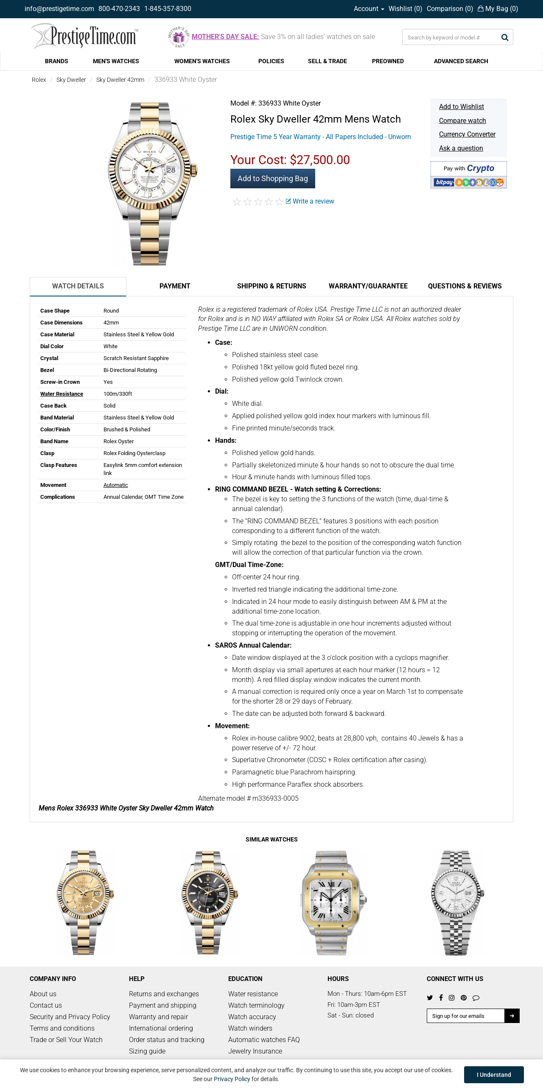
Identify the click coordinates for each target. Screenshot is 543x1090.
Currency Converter (467, 134)
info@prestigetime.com (59, 9)
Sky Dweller (71, 79)
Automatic (116, 485)
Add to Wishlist (461, 107)
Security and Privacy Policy (70, 1017)
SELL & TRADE (327, 61)
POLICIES (271, 61)
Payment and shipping (162, 1005)
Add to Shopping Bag (273, 178)
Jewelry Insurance (255, 1051)
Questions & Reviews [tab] (465, 286)
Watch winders (250, 1028)
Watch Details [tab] (78, 286)
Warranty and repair (158, 1017)
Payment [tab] (175, 286)
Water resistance (253, 994)
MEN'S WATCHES (116, 61)
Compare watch (462, 121)
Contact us (46, 1005)
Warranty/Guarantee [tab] (368, 286)
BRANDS (56, 61)
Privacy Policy (232, 1079)
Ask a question (461, 148)
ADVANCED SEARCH (461, 61)
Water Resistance (61, 394)
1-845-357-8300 (167, 9)
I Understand (494, 1074)
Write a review (310, 201)
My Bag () (498, 9)
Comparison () (450, 9)
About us (43, 994)
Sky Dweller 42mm (120, 79)
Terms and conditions (62, 1028)
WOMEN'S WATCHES (202, 61)
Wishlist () (406, 9)
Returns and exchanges (164, 994)
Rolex (39, 79)
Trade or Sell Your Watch (66, 1040)
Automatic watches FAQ (264, 1040)
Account (369, 9)
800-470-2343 (119, 9)
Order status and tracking (166, 1040)
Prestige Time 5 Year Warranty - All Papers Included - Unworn (320, 137)
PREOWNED (388, 61)
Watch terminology (256, 1005)
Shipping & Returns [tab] (271, 286)
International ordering (161, 1028)
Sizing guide (147, 1051)
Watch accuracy (252, 1017)
